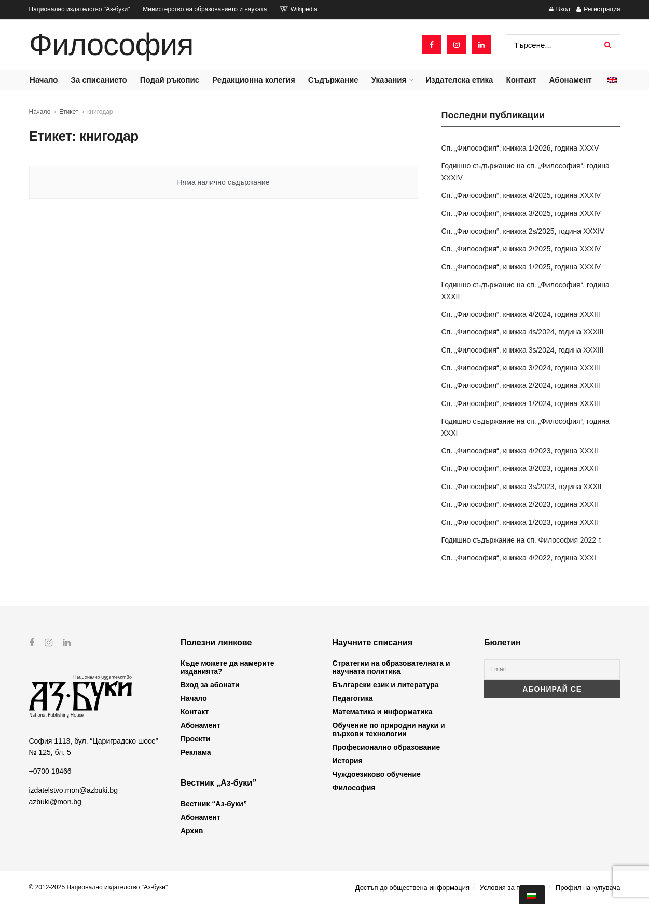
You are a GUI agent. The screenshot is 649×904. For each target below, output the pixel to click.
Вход (559, 9)
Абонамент (570, 79)
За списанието (99, 79)
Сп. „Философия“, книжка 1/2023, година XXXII (519, 522)
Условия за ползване (512, 888)
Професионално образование (386, 747)
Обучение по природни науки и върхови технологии (389, 729)
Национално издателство (79, 9)
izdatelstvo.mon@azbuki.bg (73, 790)
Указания (388, 79)
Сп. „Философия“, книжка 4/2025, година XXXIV (521, 195)
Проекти (195, 739)
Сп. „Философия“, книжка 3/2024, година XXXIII (520, 367)
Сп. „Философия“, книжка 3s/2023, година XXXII (521, 486)
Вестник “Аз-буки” (214, 804)
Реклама (196, 752)
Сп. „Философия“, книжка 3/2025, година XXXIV (521, 213)
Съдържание (333, 79)
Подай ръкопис (169, 79)
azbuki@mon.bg (55, 802)
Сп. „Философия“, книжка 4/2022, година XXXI (518, 558)
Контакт (521, 79)
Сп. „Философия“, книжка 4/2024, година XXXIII (520, 314)
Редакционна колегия (253, 79)
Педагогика (353, 698)
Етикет (68, 111)
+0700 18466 (50, 771)
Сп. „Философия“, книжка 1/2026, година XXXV (520, 148)
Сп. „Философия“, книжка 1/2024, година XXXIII (520, 403)
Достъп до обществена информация (412, 888)
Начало (44, 79)
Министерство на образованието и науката (205, 9)
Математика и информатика (383, 712)
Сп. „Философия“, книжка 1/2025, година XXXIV (521, 267)
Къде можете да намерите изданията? (227, 667)
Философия (111, 44)
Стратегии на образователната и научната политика (391, 667)
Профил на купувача (588, 888)
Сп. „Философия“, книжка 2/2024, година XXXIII (520, 385)
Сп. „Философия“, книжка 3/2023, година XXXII (519, 468)
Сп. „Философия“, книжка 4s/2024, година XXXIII (522, 332)
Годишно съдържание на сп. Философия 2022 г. (521, 540)
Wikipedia (298, 9)
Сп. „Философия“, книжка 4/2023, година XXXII (519, 451)
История (348, 761)
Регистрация (598, 9)
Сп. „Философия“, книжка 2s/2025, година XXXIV (523, 231)
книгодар (100, 111)
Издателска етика (459, 79)
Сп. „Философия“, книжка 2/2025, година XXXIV (521, 249)
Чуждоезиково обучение (377, 774)
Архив (192, 831)
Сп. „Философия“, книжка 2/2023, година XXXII (519, 504)
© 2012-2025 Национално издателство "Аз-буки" (98, 887)
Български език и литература (386, 685)
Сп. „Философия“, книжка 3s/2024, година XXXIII (522, 350)
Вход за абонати (210, 685)
